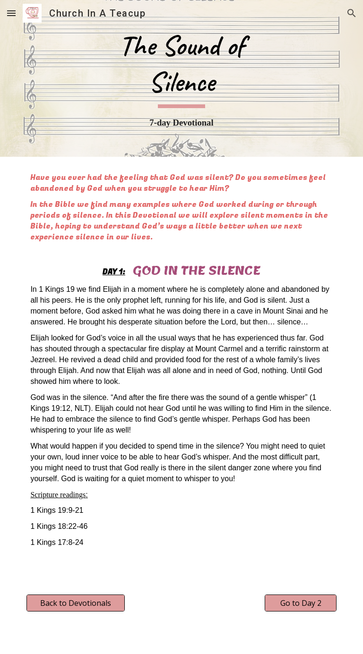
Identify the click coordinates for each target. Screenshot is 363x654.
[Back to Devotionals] (75, 603)
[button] (11, 13)
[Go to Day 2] (300, 603)
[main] (181, 78)
